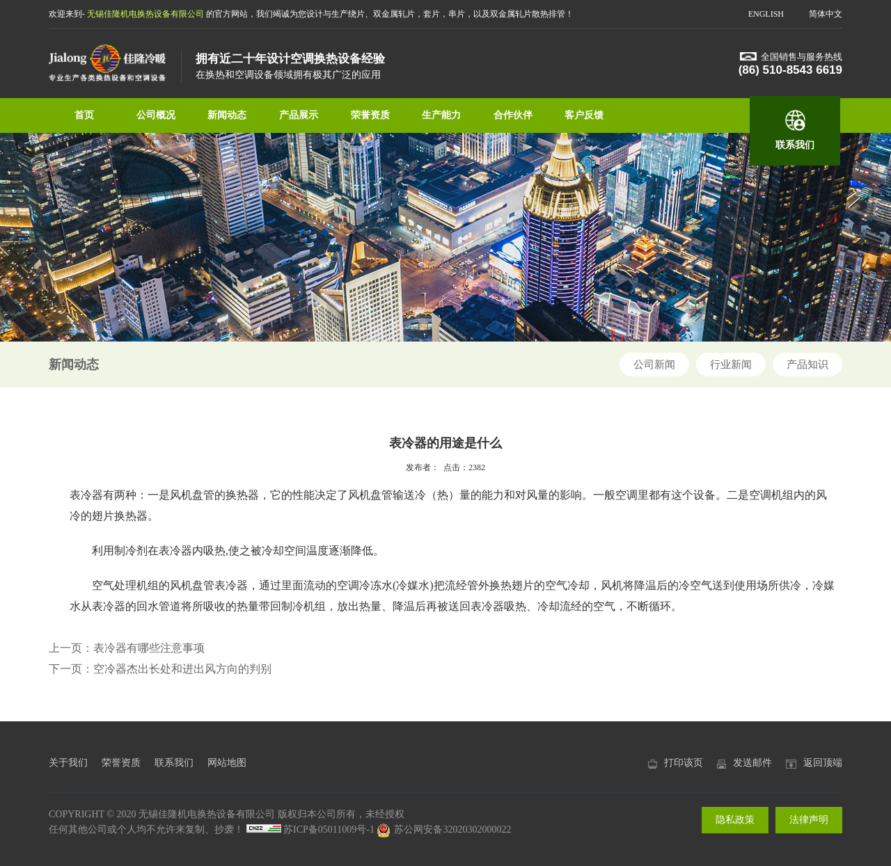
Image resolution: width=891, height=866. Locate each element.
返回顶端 (822, 762)
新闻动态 (226, 115)
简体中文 (825, 14)
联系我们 (794, 145)
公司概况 (155, 115)
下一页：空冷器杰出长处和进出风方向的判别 (160, 669)
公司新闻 (654, 364)
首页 (84, 115)
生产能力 (441, 115)
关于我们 (68, 762)
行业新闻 (731, 364)
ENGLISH (766, 14)
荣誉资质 (370, 115)
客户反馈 (584, 115)
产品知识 (807, 364)
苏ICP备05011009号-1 (328, 829)
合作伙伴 (513, 115)
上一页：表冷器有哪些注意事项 (127, 648)
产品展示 (298, 115)
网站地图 (226, 762)
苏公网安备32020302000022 (444, 829)
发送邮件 (752, 762)
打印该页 (683, 762)
